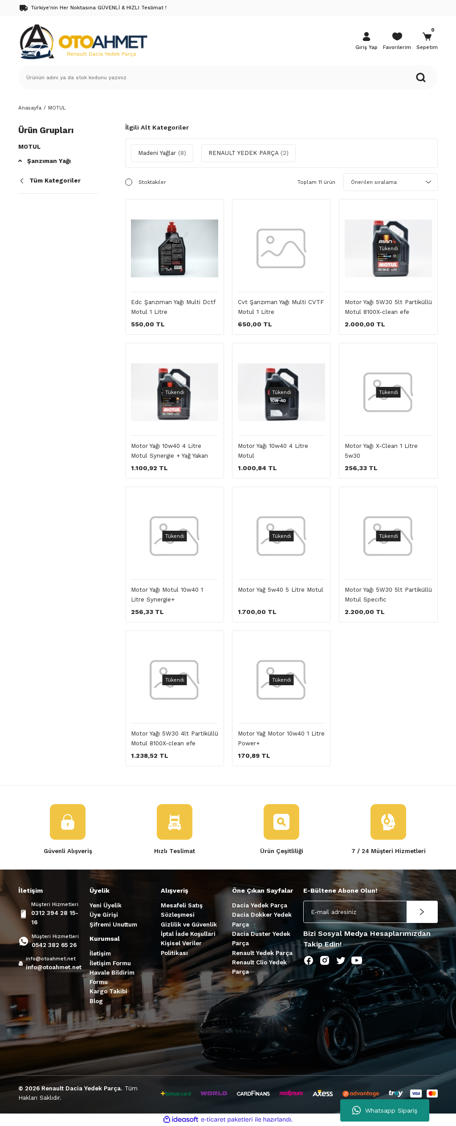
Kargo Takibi (108, 991)
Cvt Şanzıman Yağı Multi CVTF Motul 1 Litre (281, 307)
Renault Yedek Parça (262, 953)
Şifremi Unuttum (113, 924)
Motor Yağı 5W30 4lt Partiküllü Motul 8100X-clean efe (174, 738)
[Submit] (422, 912)
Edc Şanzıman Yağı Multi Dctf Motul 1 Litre (173, 307)
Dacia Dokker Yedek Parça (262, 919)
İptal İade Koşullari (188, 934)
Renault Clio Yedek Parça (259, 967)
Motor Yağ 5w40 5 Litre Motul (280, 589)
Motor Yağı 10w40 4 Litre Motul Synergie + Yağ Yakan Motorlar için (169, 451)
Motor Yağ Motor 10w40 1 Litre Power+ (281, 738)
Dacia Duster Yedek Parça (261, 939)
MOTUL (57, 108)
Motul (29, 146)
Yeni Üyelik (106, 905)
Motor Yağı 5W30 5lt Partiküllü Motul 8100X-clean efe (388, 307)
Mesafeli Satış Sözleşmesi (182, 910)
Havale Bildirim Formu (112, 977)
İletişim (100, 953)
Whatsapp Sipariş (384, 1110)
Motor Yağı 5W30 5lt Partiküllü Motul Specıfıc (388, 594)
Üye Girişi (104, 914)
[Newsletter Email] (370, 912)
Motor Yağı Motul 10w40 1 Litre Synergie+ (167, 594)
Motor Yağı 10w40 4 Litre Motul (273, 451)
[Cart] (427, 42)
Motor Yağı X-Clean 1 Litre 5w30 (381, 451)
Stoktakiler (152, 182)
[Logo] (83, 41)
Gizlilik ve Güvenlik (189, 924)
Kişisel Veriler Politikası (181, 948)
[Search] (228, 77)
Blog (96, 1001)
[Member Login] (366, 42)
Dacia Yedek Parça (259, 905)
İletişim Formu (110, 963)
